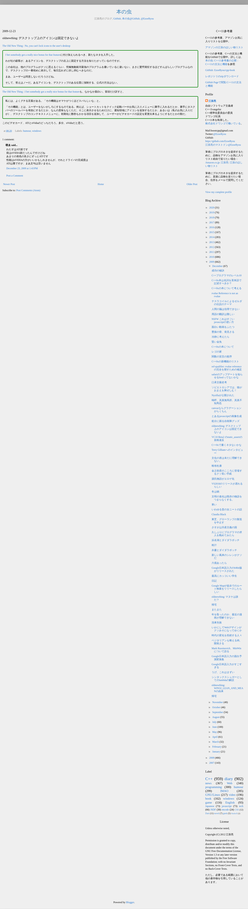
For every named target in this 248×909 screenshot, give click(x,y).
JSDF (213, 809)
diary (229, 778)
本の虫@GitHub (131, 18)
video (232, 794)
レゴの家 (217, 351)
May (214, 732)
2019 (212, 212)
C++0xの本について (223, 346)
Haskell (234, 813)
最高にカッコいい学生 (224, 576)
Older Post (192, 184)
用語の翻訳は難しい (223, 314)
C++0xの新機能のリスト (225, 361)
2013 (212, 242)
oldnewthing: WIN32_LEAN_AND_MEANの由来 (227, 688)
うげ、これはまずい (223, 672)
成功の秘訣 (218, 270)
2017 (212, 222)
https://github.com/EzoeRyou (220, 141)
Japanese (209, 806)
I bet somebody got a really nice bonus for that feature (32, 54)
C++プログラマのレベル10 (227, 275)
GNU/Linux (212, 794)
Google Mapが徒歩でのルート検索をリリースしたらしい (227, 588)
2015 (212, 232)
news (208, 783)
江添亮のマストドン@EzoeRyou (223, 144)
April (215, 737)
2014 (212, 237)
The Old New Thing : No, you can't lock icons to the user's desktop (36, 45)
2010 (212, 257)
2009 (212, 261)
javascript (227, 806)
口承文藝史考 (219, 382)
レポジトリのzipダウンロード (222, 76)
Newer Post (9, 184)
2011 (212, 252)
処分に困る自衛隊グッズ (225, 421)
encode (225, 809)
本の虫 (124, 12)
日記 (214, 580)
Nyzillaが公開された (223, 395)
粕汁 (214, 545)
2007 (212, 762)
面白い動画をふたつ (223, 327)
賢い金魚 (217, 341)
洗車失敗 (217, 622)
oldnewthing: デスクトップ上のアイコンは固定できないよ (227, 429)
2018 (212, 217)
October (216, 707)
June (214, 727)
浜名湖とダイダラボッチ (225, 540)
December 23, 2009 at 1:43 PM (22, 168)
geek (225, 813)
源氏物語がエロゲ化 (223, 478)
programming (213, 787)
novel (216, 813)
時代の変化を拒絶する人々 (227, 635)
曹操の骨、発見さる (223, 332)
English (230, 802)
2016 (212, 227)
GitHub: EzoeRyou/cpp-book (220, 70)
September (218, 712)
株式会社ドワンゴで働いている (223, 123)
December (217, 266)
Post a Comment (14, 175)
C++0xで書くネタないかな (227, 445)
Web (229, 783)
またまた (217, 609)
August (216, 717)
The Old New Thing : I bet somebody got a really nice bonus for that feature (41, 91)
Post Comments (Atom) (28, 190)
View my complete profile (218, 192)
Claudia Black (219, 514)
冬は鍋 (215, 491)
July (214, 722)
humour (27, 131)
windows (36, 131)
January (216, 751)
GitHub (117, 18)
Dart (207, 813)
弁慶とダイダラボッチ (224, 550)
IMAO (224, 791)
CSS (237, 809)
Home (101, 184)
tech (241, 806)
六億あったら (219, 563)
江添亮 (212, 101)
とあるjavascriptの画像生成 (227, 416)
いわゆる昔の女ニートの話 (227, 509)
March (216, 741)
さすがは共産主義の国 (224, 527)
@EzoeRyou (147, 18)
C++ (209, 778)
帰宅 (214, 604)
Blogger (130, 902)
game (208, 802)
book (208, 798)
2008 (212, 757)
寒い (214, 504)
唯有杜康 (217, 465)
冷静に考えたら (220, 336)
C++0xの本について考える (227, 288)
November (218, 702)
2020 (212, 207)
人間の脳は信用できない (225, 309)
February (217, 746)
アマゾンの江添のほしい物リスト (224, 47)
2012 (212, 247)
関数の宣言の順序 (222, 356)
